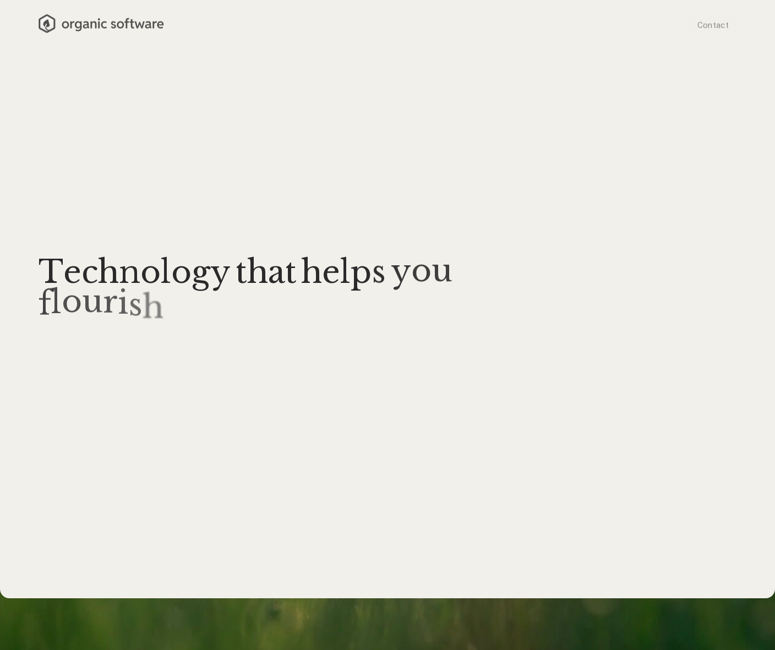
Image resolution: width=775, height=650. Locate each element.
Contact (713, 24)
